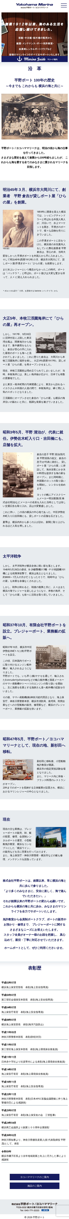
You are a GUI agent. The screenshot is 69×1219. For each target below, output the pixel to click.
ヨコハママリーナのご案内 (34, 1177)
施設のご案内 (34, 1185)
